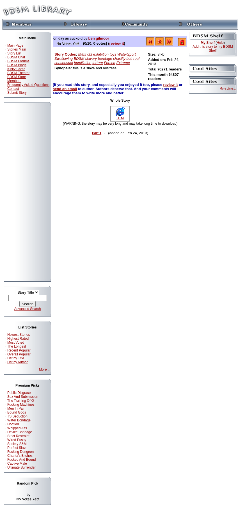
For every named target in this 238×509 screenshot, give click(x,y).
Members (14, 81)
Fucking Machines (21, 405)
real (136, 58)
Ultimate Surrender (21, 467)
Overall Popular (19, 354)
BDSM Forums (18, 61)
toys (113, 54)
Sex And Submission (22, 397)
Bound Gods (16, 412)
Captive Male (17, 463)
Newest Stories (18, 335)
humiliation (82, 63)
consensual (63, 63)
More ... (45, 369)
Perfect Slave (17, 448)
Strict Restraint (18, 436)
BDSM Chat (16, 57)
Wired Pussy (16, 440)
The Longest (16, 346)
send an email (65, 89)
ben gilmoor (98, 38)
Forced (109, 63)
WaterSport (126, 54)
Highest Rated (18, 339)
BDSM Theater (18, 73)
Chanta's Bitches (20, 456)
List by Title (15, 358)
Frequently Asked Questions (28, 85)
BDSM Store (16, 77)
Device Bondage (19, 432)
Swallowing (63, 58)
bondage (105, 58)
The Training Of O (20, 401)
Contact (13, 89)
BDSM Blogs (16, 65)
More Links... (228, 88)
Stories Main (16, 49)
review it (116, 43)
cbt (89, 54)
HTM (120, 116)
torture (97, 63)
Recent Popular (19, 350)
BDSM (79, 58)
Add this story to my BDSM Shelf (213, 49)
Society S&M (17, 444)
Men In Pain (16, 408)
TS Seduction (17, 416)
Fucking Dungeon (20, 452)
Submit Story (17, 93)
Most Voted (15, 342)
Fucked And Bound (21, 460)
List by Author (17, 362)
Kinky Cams (16, 69)
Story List (14, 53)
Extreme (123, 63)
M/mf (82, 54)
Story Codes (65, 54)
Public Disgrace (19, 393)
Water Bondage (19, 420)
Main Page (15, 45)
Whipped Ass (17, 428)
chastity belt (122, 58)
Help (220, 43)
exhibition (101, 54)
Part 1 (96, 133)
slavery (91, 58)
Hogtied (13, 424)
